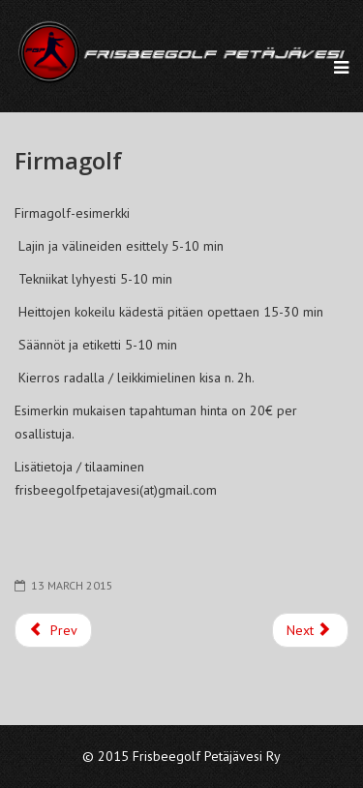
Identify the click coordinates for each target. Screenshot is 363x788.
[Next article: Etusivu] (310, 630)
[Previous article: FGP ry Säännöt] (53, 630)
